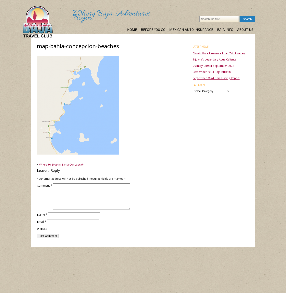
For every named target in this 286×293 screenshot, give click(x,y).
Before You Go (153, 29)
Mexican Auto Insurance (191, 29)
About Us (245, 29)
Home (132, 29)
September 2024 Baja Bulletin (212, 72)
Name (42, 214)
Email (41, 221)
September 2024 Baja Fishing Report (216, 78)
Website (42, 229)
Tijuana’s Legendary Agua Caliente (214, 59)
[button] (78, 105)
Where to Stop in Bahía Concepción (61, 164)
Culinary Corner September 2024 (213, 66)
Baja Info (225, 29)
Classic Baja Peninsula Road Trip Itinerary (219, 53)
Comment (44, 185)
